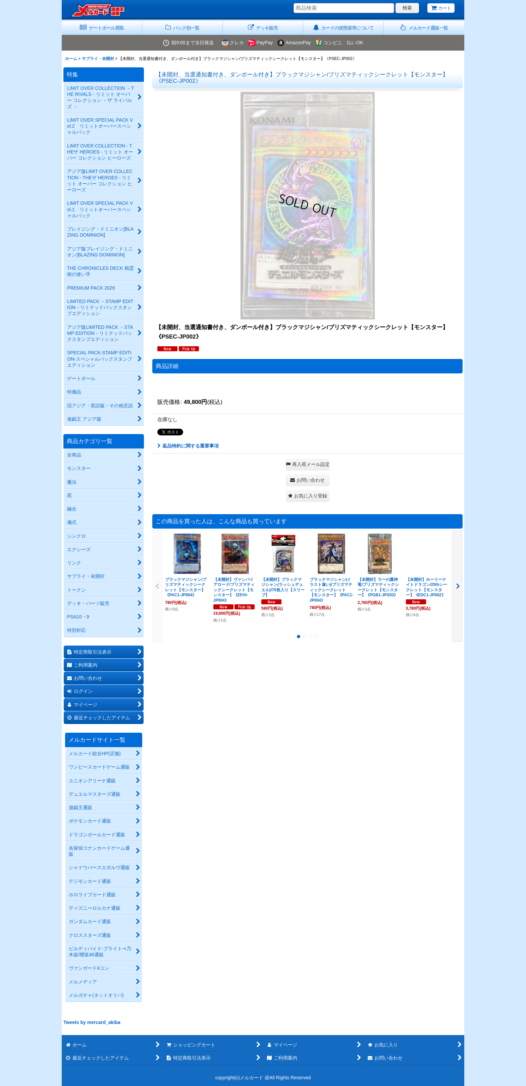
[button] (424, 28)
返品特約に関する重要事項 (188, 445)
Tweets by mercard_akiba (91, 1022)
